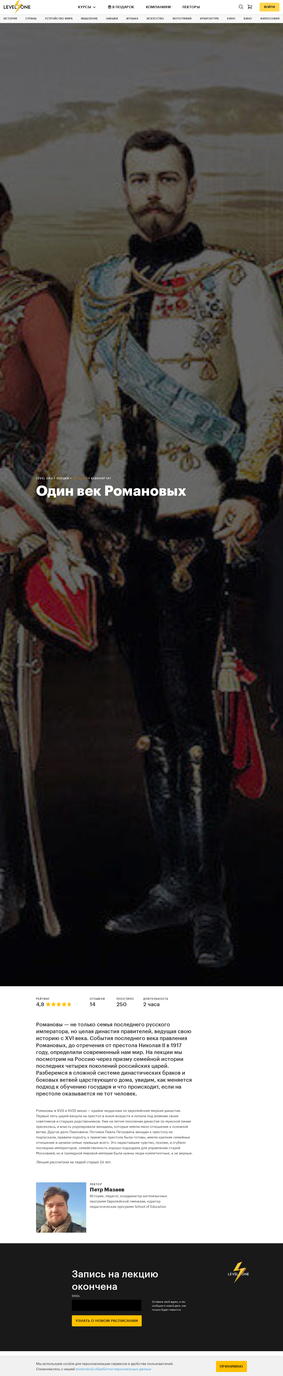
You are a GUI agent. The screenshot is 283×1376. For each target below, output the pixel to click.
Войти (269, 7)
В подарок (121, 7)
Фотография (182, 18)
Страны (31, 18)
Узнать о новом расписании (107, 1321)
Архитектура (209, 18)
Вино (248, 18)
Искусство (155, 18)
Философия (269, 18)
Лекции (63, 478)
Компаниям (158, 7)
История (10, 18)
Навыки (112, 18)
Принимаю (231, 1366)
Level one (45, 478)
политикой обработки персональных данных (113, 1369)
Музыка (132, 18)
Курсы (84, 7)
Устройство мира (59, 18)
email (76, 1296)
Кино (231, 18)
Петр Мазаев (107, 1189)
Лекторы (191, 7)
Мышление (89, 18)
